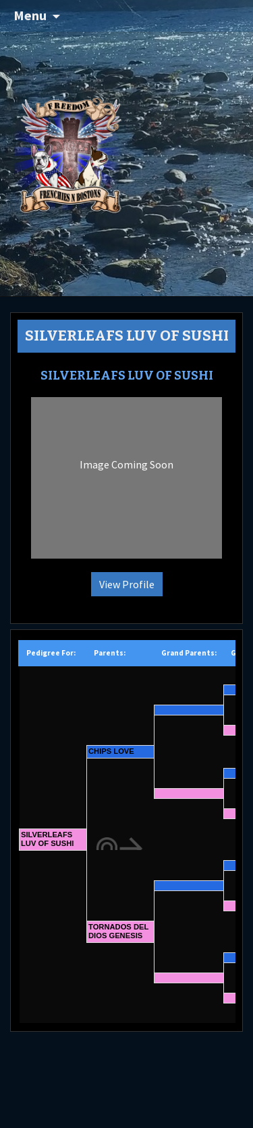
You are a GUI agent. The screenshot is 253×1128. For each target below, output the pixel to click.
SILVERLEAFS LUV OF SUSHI (47, 839)
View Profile (126, 584)
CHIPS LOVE (111, 751)
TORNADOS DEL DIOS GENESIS (118, 931)
